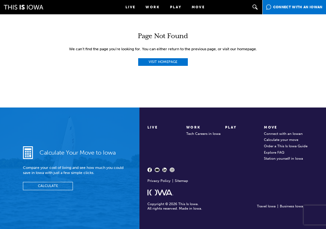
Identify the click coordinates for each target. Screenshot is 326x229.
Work (152, 7)
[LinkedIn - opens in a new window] (164, 170)
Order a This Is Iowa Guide (286, 146)
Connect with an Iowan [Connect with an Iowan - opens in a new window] (283, 134)
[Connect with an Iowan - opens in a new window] (294, 7)
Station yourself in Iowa (283, 158)
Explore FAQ (274, 152)
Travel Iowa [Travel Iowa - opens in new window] (266, 206)
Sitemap (181, 181)
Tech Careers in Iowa (203, 134)
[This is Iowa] (23, 7)
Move (198, 7)
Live (130, 7)
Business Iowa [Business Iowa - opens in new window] (291, 206)
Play (175, 7)
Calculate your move (281, 140)
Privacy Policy (159, 181)
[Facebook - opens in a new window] (149, 170)
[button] (255, 7)
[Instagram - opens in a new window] (172, 170)
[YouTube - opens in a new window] (157, 170)
